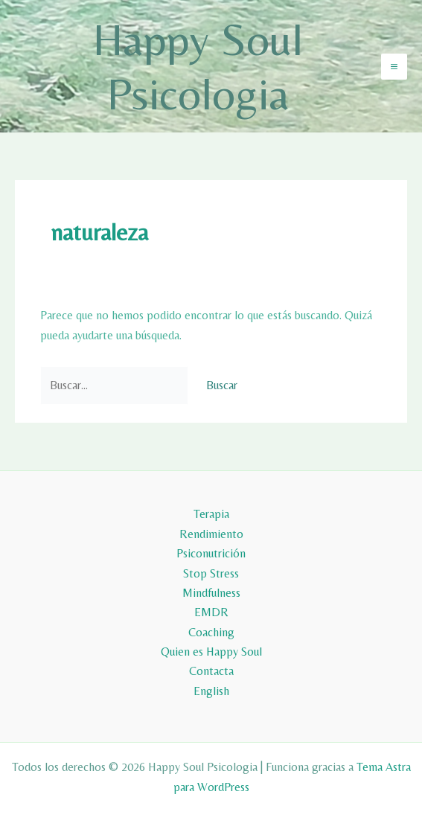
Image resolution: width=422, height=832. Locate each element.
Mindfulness (211, 593)
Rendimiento (211, 534)
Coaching (211, 632)
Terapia (211, 514)
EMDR (211, 612)
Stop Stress (211, 573)
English (211, 691)
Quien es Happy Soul (211, 651)
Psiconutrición (211, 553)
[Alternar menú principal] (394, 67)
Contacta (211, 671)
